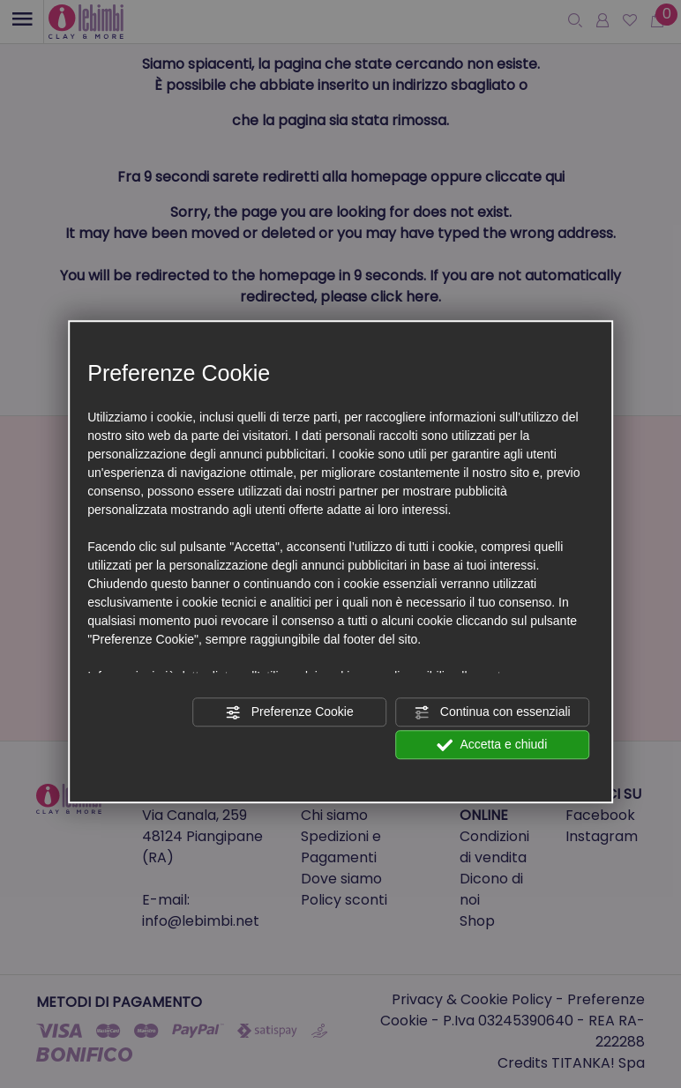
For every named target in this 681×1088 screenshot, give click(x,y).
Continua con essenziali (492, 712)
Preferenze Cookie (289, 712)
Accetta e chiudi (492, 745)
